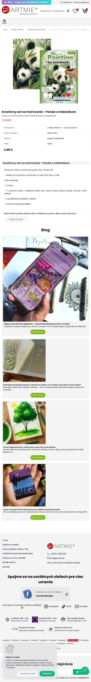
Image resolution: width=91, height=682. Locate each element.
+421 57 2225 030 (58, 554)
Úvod (5, 29)
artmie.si (52, 640)
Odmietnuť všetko (28, 673)
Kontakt (6, 567)
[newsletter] (81, 672)
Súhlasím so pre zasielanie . (58, 678)
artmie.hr (34, 640)
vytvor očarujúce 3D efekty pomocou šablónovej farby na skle (31, 509)
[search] (68, 12)
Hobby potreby (17, 29)
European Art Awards (27, 627)
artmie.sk (6, 640)
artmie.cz (15, 640)
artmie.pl (61, 640)
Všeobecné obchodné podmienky (17, 553)
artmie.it (70, 643)
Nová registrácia (82, 2)
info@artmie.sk (57, 558)
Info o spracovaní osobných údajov (63, 562)
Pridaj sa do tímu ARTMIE (13, 558)
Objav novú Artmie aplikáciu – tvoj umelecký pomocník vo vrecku (37, 324)
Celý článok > (38, 331)
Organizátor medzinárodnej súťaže (31, 630)
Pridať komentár (16, 219)
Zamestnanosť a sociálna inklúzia (67, 630)
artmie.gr (61, 643)
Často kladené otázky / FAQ (15, 549)
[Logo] (19, 11)
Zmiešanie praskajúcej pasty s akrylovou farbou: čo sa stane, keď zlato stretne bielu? (42, 385)
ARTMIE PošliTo (9, 562)
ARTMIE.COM (73, 640)
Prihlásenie (67, 2)
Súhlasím (47, 673)
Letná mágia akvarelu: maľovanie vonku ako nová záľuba (29, 447)
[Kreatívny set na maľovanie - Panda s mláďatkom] (45, 71)
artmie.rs (43, 640)
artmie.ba (85, 640)
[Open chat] (85, 670)
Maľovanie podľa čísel (37, 29)
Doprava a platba (10, 544)
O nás (5, 540)
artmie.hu (25, 640)
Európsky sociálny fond (63, 627)
